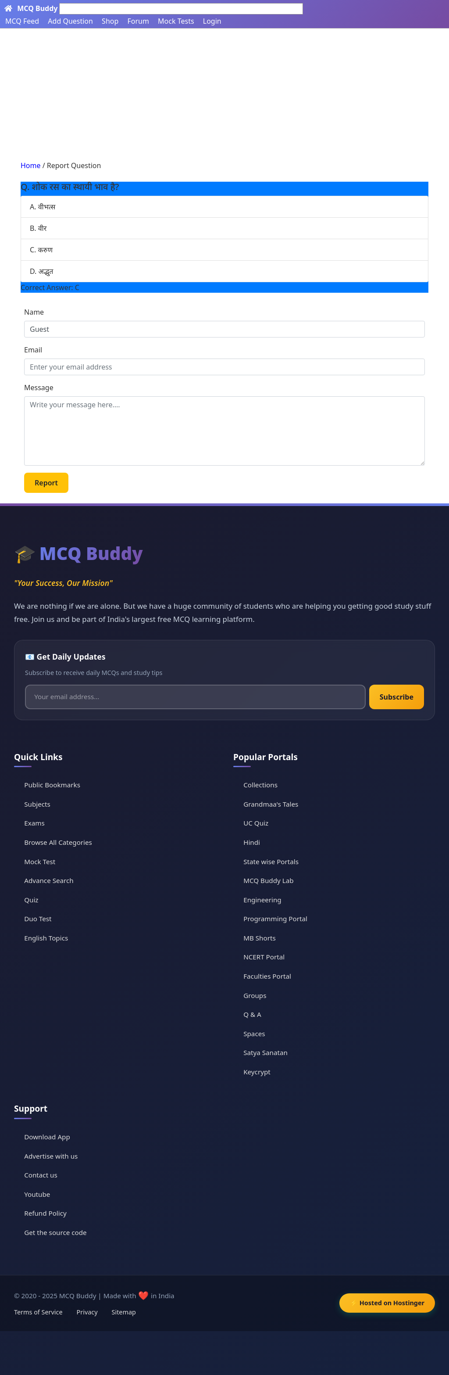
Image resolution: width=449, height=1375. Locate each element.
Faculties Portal (267, 976)
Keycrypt (257, 1071)
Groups (254, 995)
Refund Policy (45, 1213)
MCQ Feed (22, 21)
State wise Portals (271, 861)
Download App (47, 1136)
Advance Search (49, 880)
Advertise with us (51, 1156)
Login (212, 21)
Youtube (37, 1194)
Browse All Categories (58, 842)
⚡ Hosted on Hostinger (387, 1303)
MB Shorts (259, 937)
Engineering (262, 899)
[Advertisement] (224, 94)
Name (34, 312)
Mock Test (39, 861)
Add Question (70, 21)
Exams (34, 823)
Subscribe (396, 697)
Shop (110, 21)
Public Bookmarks (52, 784)
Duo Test (37, 918)
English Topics (46, 937)
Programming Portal (275, 918)
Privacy (87, 1312)
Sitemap (124, 1312)
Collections (260, 784)
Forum (138, 21)
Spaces (254, 1033)
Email (33, 350)
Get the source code (55, 1232)
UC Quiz (255, 823)
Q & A (252, 1014)
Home (31, 165)
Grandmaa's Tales (270, 804)
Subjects (37, 804)
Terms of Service (38, 1312)
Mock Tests (176, 21)
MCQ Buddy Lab (268, 880)
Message (38, 387)
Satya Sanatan (265, 1052)
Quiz (31, 899)
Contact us (40, 1174)
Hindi (251, 842)
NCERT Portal (264, 956)
